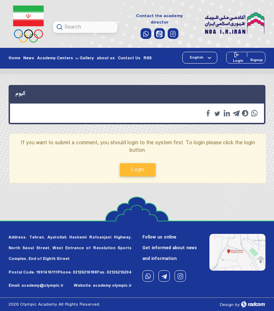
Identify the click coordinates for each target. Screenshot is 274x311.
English (197, 57)
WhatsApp (148, 276)
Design (227, 304)
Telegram (164, 276)
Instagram (180, 276)
